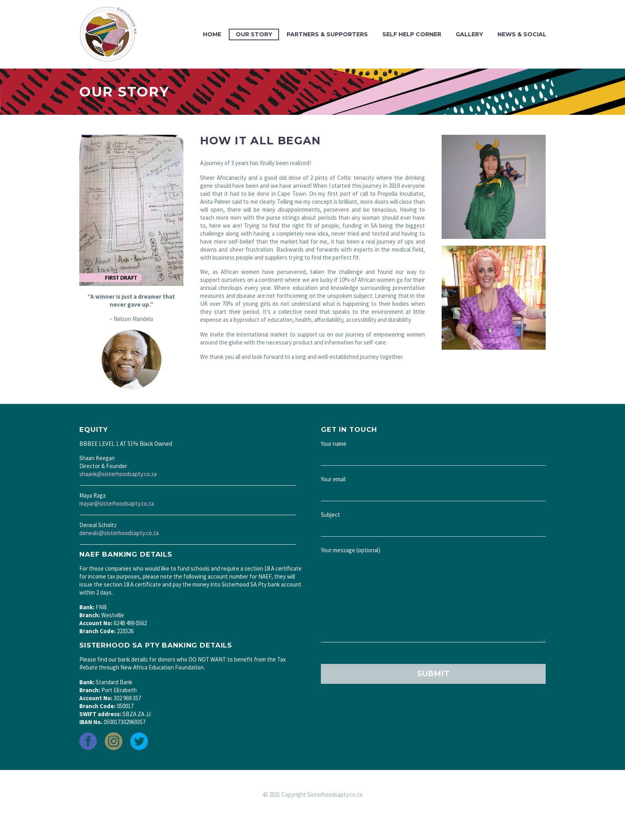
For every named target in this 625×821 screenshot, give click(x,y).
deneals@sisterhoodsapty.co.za (119, 533)
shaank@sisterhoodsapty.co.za (118, 474)
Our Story (254, 34)
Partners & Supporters (327, 34)
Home (212, 34)
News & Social (521, 34)
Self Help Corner (411, 34)
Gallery (469, 34)
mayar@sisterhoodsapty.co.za (116, 503)
